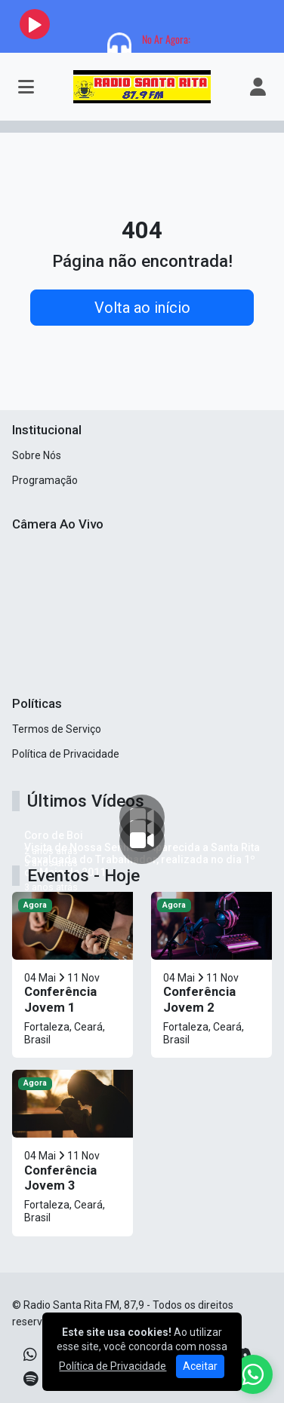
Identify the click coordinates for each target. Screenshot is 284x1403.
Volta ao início (142, 308)
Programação (45, 480)
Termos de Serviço (56, 729)
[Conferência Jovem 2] (211, 975)
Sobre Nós (36, 455)
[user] (258, 87)
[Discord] (242, 1355)
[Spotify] (30, 1379)
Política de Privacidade (65, 754)
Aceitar (200, 1366)
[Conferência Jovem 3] (72, 1153)
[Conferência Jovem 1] (72, 975)
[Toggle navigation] (26, 87)
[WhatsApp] (30, 1355)
